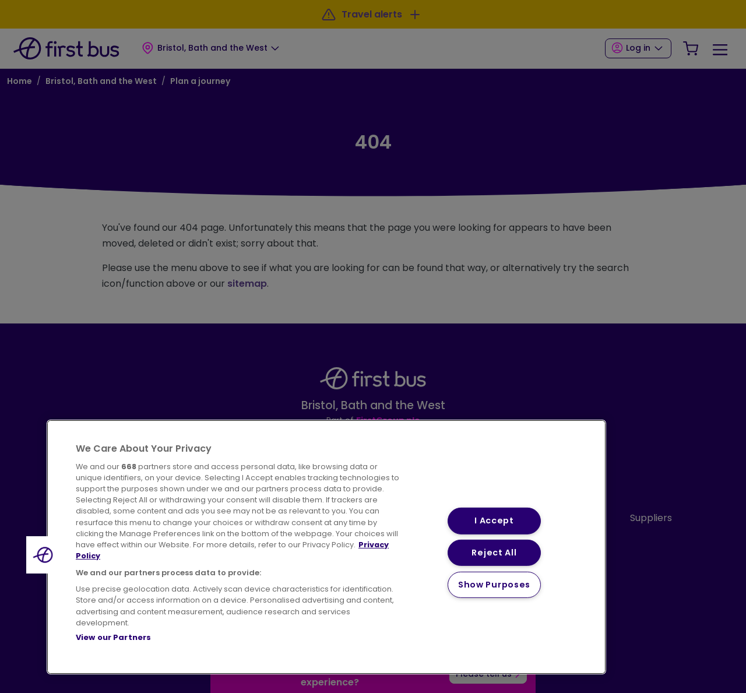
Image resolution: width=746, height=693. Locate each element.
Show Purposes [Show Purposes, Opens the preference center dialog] (494, 584)
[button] (45, 555)
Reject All (493, 552)
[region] (326, 547)
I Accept (494, 520)
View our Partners (113, 637)
